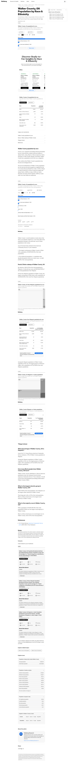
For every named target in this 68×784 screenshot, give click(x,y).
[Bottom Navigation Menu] (43, 659)
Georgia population (22, 661)
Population (22, 720)
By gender (39, 716)
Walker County (31, 4)
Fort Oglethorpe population (23, 699)
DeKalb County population (23, 678)
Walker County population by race (25, 135)
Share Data (31, 102)
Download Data (23, 102)
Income (21, 716)
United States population (23, 663)
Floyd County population (23, 676)
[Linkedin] (22, 748)
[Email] (23, 748)
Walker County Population (39, 4)
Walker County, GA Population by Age (56, 18)
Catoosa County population (23, 682)
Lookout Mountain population (24, 707)
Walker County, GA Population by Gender (56, 17)
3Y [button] (24, 192)
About (28, 1)
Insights (19, 4)
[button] (43, 70)
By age (35, 716)
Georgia (25, 4)
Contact (32, 1)
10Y (29, 34)
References (20, 142)
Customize (39, 190)
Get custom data (39, 353)
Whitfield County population (24, 674)
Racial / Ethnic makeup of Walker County (27, 137)
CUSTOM (33, 34)
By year (27, 716)
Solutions (22, 1)
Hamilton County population (23, 672)
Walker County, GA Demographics (24, 650)
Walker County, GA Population (36, 650)
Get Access (24, 88)
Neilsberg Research (29, 733)
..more (42, 19)
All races (20, 190)
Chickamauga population (23, 705)
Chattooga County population (24, 686)
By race (31, 716)
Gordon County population (23, 684)
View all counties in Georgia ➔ (25, 690)
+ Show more (22, 575)
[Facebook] (19, 748)
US (22, 4)
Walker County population (23, 680)
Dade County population (23, 688)
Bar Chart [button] (30, 190)
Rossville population (22, 703)
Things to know (21, 140)
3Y (24, 34)
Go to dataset (23, 559)
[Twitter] (20, 748)
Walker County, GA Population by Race (56, 15)
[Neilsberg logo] (4, 1)
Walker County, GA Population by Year (56, 14)
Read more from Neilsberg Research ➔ (31, 740)
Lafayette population (22, 701)
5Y (27, 34)
